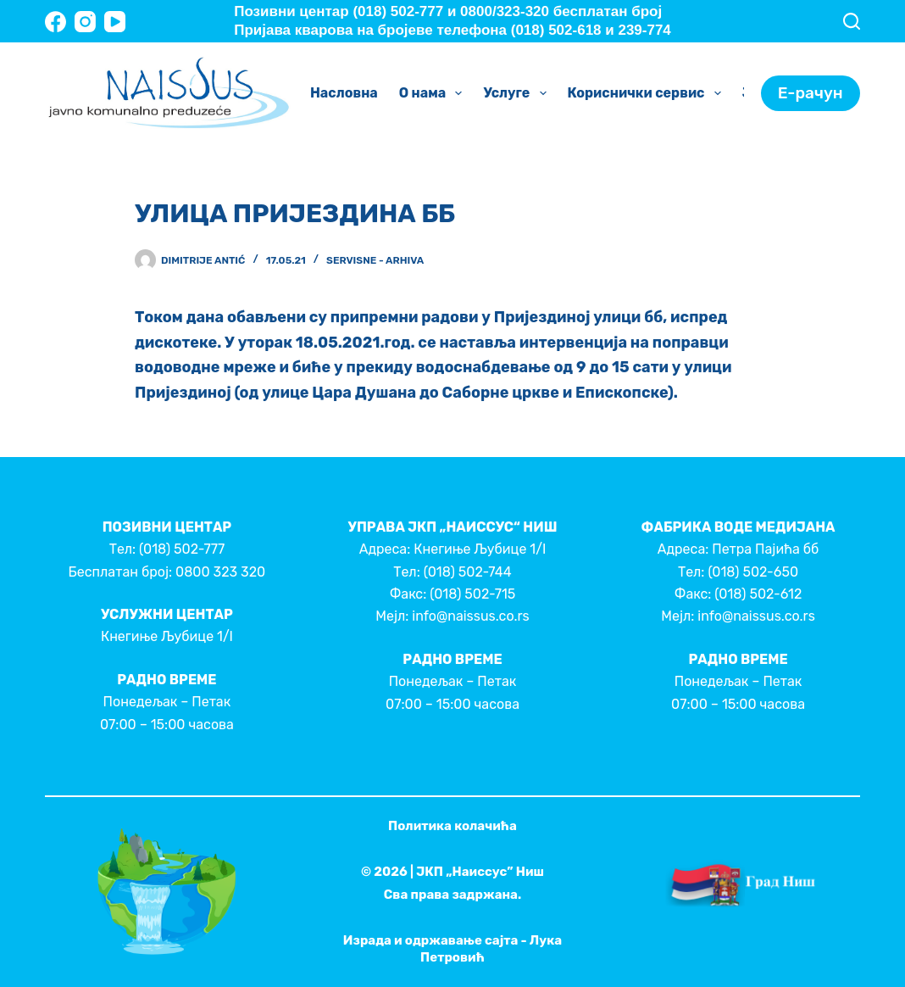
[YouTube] (114, 21)
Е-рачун (810, 93)
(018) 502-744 (468, 572)
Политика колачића (452, 826)
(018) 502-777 (182, 549)
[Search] (851, 21)
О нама (434, 93)
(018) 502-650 (753, 572)
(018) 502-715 (472, 594)
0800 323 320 (220, 572)
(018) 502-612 (758, 594)
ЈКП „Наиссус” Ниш (480, 871)
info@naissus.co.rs (470, 616)
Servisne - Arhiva (375, 260)
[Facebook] (55, 21)
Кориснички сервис (648, 93)
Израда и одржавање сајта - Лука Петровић (452, 949)
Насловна (344, 93)
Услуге (517, 93)
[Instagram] (85, 21)
